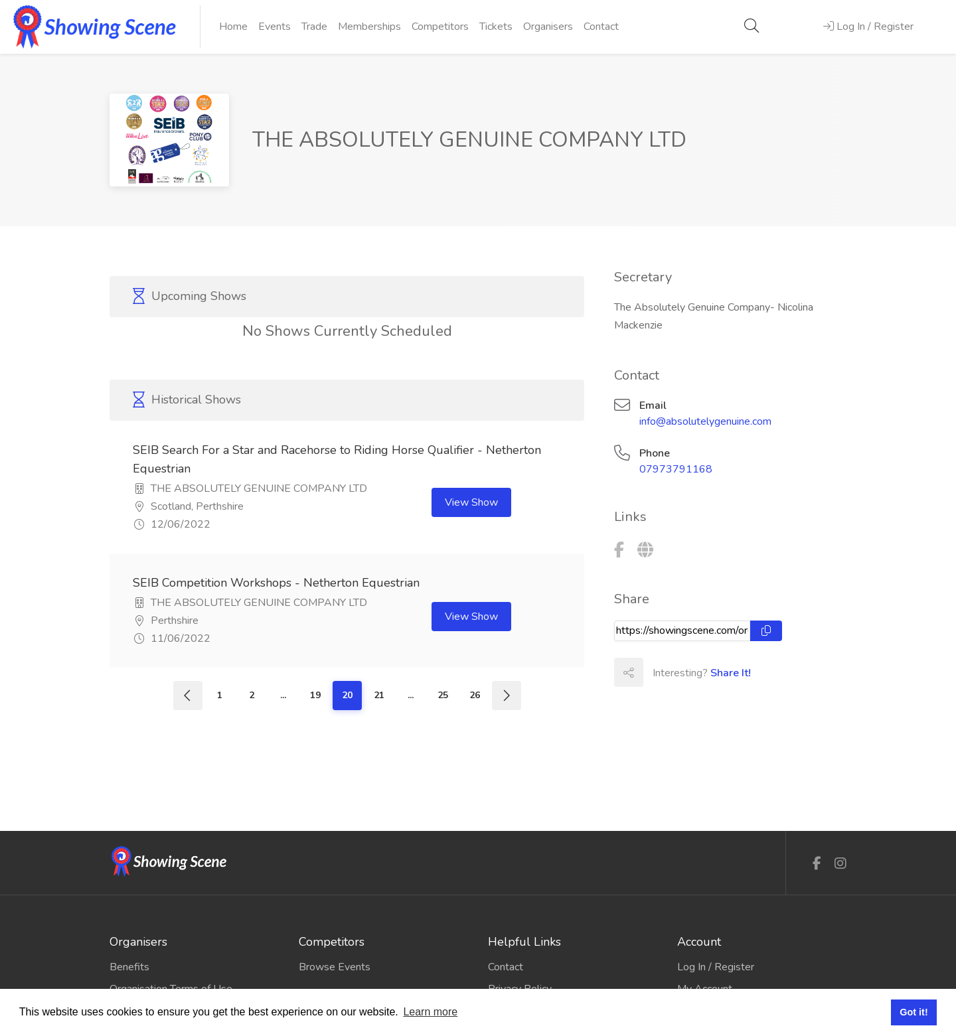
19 (315, 695)
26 (474, 695)
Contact (601, 26)
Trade (314, 26)
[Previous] (187, 695)
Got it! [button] (913, 1012)
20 (347, 695)
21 (379, 695)
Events (274, 26)
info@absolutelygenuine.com (705, 421)
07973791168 (675, 469)
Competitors (440, 26)
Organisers (548, 26)
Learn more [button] (430, 1011)
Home (233, 26)
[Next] (506, 695)
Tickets (496, 26)
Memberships (369, 26)
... (283, 695)
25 (443, 695)
